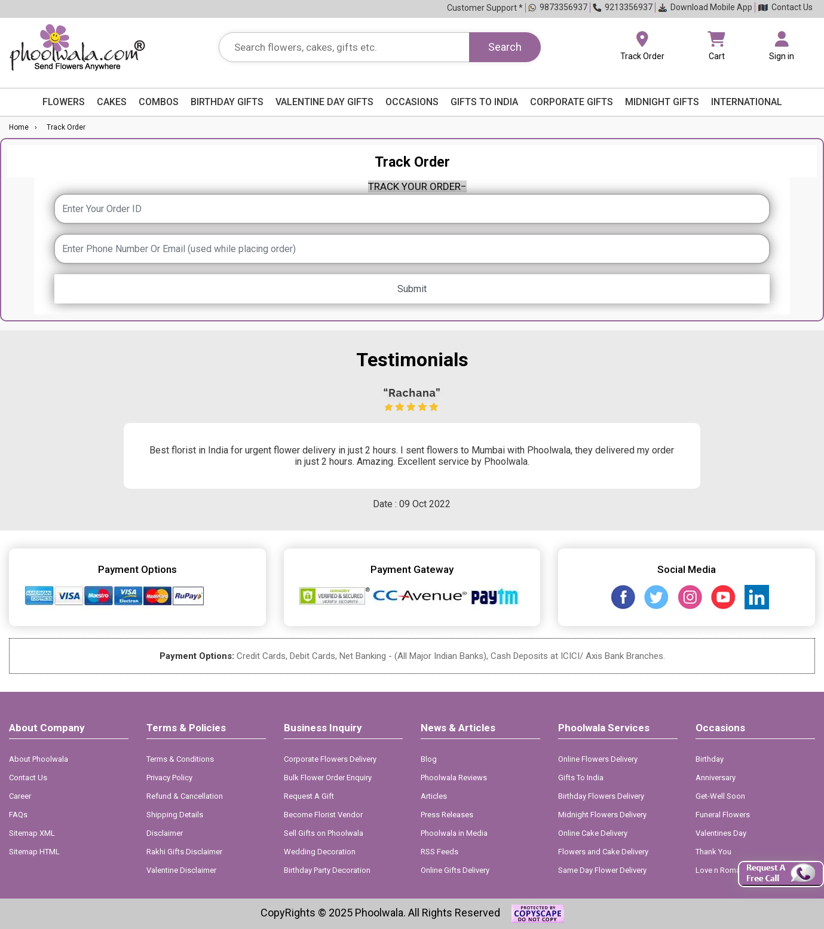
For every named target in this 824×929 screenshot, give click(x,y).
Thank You (713, 851)
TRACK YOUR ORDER (414, 186)
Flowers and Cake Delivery (603, 851)
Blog (429, 759)
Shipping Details (174, 814)
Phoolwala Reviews (454, 777)
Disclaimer (164, 833)
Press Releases (447, 814)
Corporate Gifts (571, 102)
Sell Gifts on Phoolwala (323, 833)
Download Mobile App (705, 7)
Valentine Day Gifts (324, 102)
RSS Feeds (439, 851)
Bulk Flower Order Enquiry (328, 777)
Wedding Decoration (320, 851)
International (746, 102)
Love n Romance (724, 870)
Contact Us (785, 7)
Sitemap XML (32, 833)
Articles (434, 796)
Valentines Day (721, 833)
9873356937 (557, 7)
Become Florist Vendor (323, 814)
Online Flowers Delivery (598, 759)
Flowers (63, 102)
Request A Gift (309, 796)
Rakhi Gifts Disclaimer (184, 851)
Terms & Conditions (180, 759)
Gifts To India (581, 777)
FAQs (18, 814)
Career (20, 796)
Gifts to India (484, 102)
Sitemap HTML (34, 851)
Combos (159, 102)
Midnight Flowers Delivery (602, 814)
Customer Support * (485, 8)
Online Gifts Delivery (455, 870)
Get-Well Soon (720, 796)
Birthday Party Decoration (327, 870)
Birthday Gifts (227, 102)
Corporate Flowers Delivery (330, 759)
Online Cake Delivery (592, 833)
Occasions (412, 102)
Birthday (710, 759)
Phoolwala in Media (454, 833)
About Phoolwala (38, 759)
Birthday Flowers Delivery (601, 796)
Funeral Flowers (723, 814)
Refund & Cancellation (184, 796)
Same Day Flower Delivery (602, 870)
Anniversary (716, 777)
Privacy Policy (169, 777)
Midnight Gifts (662, 102)
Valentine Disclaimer (181, 870)
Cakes (112, 102)
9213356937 (623, 7)
